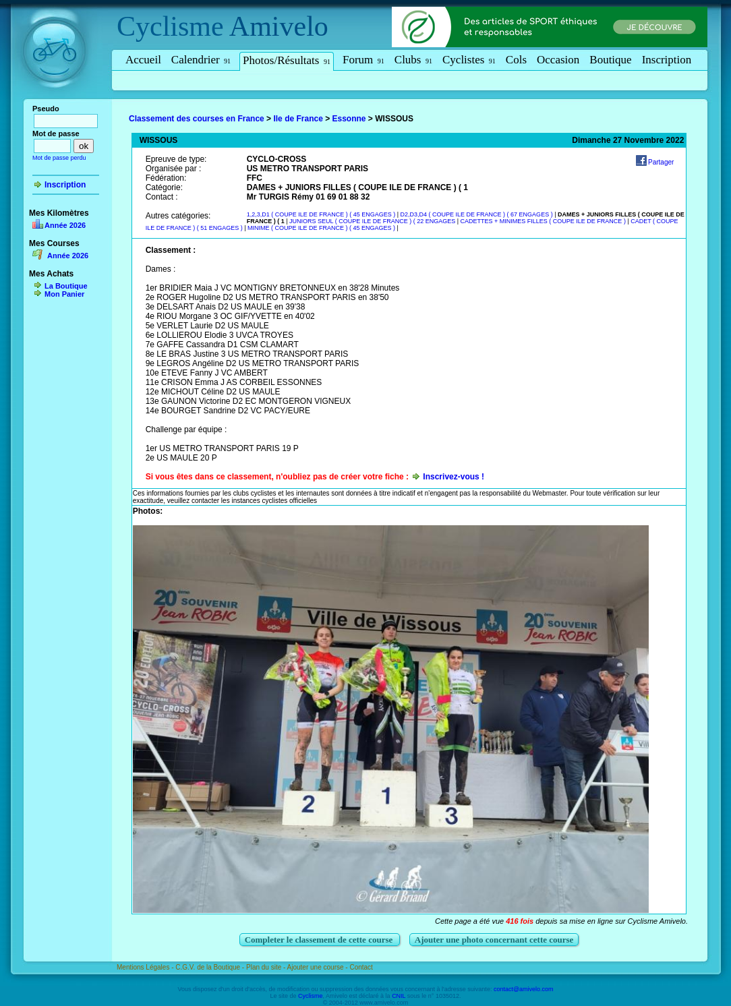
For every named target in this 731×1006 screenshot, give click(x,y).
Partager (661, 162)
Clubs (413, 59)
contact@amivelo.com (524, 989)
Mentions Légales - (146, 967)
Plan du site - (266, 967)
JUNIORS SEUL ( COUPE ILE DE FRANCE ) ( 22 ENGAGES (373, 221)
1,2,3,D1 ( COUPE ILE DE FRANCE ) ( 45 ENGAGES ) (321, 214)
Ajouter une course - (318, 967)
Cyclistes (469, 59)
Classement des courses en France (196, 118)
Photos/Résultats (286, 60)
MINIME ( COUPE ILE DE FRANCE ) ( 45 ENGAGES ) (321, 228)
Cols (516, 59)
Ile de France (297, 118)
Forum (363, 59)
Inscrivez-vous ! (453, 476)
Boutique (610, 59)
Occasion (558, 59)
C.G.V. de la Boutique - (210, 967)
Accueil (143, 59)
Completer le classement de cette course (320, 940)
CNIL (398, 996)
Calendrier (201, 59)
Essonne (349, 118)
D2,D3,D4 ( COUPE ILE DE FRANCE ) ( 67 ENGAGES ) (477, 214)
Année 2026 (65, 225)
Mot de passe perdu (59, 157)
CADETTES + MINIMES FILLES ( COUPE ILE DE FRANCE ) (544, 221)
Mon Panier (64, 294)
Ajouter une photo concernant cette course (494, 940)
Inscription (667, 59)
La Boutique (66, 286)
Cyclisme (170, 26)
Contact (360, 967)
